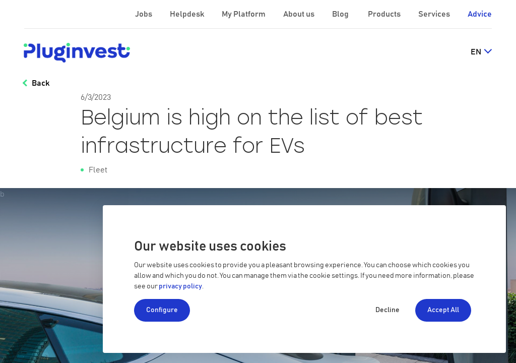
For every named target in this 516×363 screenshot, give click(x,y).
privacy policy (180, 286)
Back (40, 83)
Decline (387, 310)
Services (435, 14)
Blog (341, 14)
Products (385, 14)
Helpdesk (188, 14)
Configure (162, 310)
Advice (480, 14)
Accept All (443, 310)
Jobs (144, 14)
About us (299, 14)
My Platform (244, 14)
